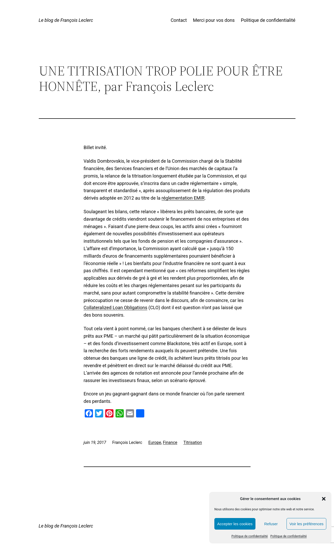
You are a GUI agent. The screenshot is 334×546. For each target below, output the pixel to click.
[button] (323, 498)
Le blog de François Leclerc (66, 20)
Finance (170, 442)
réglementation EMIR (182, 198)
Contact (179, 20)
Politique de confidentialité (249, 536)
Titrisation (192, 442)
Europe (154, 442)
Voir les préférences (306, 524)
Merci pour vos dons (214, 20)
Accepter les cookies (235, 524)
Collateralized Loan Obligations (115, 307)
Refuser (271, 524)
